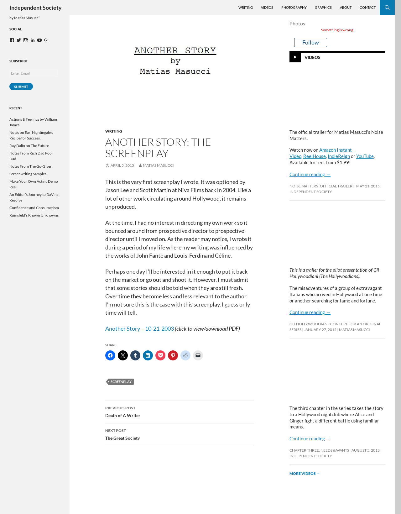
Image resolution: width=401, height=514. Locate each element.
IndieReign (339, 156)
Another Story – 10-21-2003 (139, 328)
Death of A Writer (179, 411)
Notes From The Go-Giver (30, 166)
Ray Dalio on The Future (29, 145)
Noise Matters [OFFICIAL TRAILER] (321, 186)
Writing (245, 7)
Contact (368, 7)
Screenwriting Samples (27, 173)
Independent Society (35, 7)
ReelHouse (314, 156)
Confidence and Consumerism (34, 207)
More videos (304, 473)
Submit (21, 86)
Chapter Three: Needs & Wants (319, 450)
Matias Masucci (158, 165)
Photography (294, 7)
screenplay (121, 382)
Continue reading (310, 174)
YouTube (365, 156)
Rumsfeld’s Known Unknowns (34, 215)
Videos (267, 7)
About (346, 7)
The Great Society (179, 434)
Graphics (323, 7)
